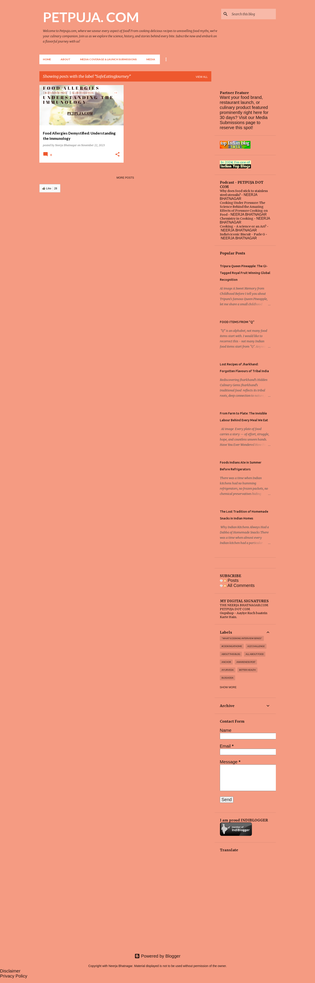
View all (202, 76)
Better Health (247, 669)
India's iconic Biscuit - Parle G (242, 234)
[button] (117, 154)
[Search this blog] (253, 14)
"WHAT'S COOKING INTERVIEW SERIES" (242, 638)
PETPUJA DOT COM (235, 609)
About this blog (231, 654)
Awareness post (245, 662)
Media (150, 59)
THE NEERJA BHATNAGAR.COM (244, 605)
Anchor (226, 662)
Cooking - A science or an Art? (243, 226)
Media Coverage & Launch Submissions (108, 59)
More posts (125, 177)
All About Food (255, 654)
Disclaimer (10, 971)
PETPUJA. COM (91, 17)
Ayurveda (228, 669)
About (65, 59)
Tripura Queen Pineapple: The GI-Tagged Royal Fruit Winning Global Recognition (245, 272)
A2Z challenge (256, 646)
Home (47, 59)
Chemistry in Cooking (236, 218)
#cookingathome (232, 646)
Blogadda (227, 677)
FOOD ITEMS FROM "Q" (237, 322)
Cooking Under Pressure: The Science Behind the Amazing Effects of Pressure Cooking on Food (244, 209)
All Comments (239, 585)
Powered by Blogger (157, 956)
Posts (231, 580)
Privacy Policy (13, 976)
